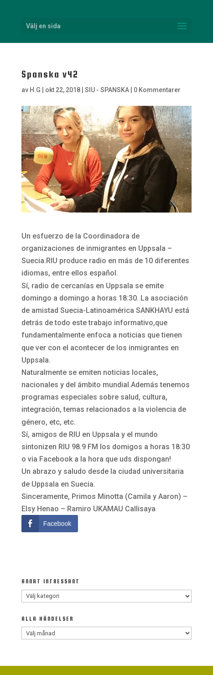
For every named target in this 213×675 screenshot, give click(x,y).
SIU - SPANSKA (107, 89)
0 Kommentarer (157, 89)
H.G (35, 89)
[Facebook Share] (49, 523)
